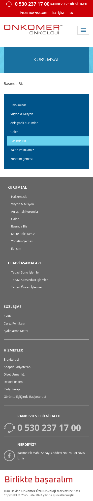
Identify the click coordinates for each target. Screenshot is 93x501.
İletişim (16, 249)
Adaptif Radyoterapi (17, 367)
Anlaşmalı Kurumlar (24, 123)
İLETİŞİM (58, 13)
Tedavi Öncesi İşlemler (26, 287)
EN (71, 13)
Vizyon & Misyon (21, 114)
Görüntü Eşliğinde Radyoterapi (25, 397)
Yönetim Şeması (21, 159)
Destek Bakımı (14, 382)
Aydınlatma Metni (16, 331)
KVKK (7, 316)
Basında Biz (18, 141)
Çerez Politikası (14, 323)
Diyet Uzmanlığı (14, 374)
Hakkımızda (18, 105)
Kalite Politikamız (22, 150)
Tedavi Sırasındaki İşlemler (29, 280)
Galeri (14, 132)
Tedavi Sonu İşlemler (25, 272)
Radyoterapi (12, 389)
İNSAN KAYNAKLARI (33, 13)
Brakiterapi (11, 359)
